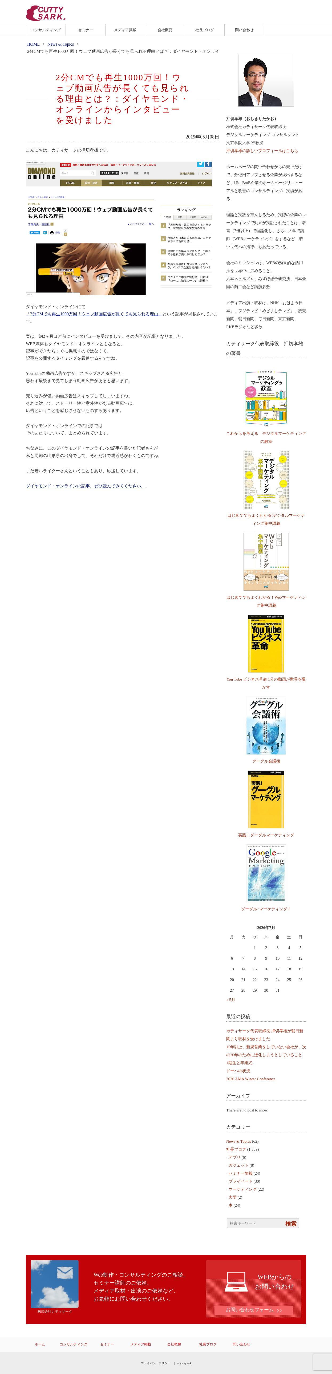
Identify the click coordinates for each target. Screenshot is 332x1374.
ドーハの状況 (238, 1071)
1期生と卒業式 (239, 1063)
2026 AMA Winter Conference (251, 1079)
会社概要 (164, 30)
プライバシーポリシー (155, 1363)
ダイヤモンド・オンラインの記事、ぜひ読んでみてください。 (85, 486)
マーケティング (243, 1189)
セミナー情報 (241, 1173)
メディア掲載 (125, 30)
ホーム (40, 1344)
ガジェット (239, 1165)
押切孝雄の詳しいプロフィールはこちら (262, 151)
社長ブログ (204, 30)
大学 (233, 1197)
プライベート (241, 1181)
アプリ (235, 1157)
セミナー (85, 30)
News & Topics (60, 44)
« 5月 (230, 1000)
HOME (33, 44)
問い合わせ (244, 30)
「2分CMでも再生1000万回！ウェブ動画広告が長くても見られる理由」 (94, 314)
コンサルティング (46, 30)
